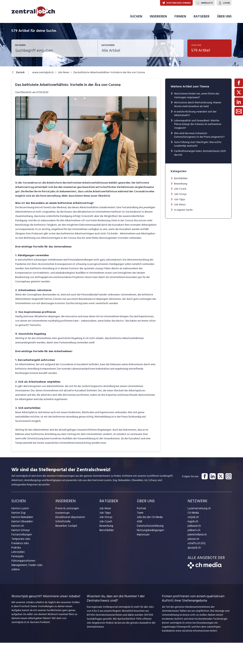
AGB (139, 524)
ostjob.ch (193, 519)
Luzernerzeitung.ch (198, 510)
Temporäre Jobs (20, 541)
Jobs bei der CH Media (149, 519)
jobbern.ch (194, 532)
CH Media (193, 515)
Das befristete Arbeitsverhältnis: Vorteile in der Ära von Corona (109, 74)
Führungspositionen (22, 563)
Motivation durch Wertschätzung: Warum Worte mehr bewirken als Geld (197, 107)
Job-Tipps (179, 201)
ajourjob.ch (194, 550)
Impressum (143, 537)
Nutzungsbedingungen (150, 532)
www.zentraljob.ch (43, 74)
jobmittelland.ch (197, 537)
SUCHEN (136, 18)
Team (140, 515)
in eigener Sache (183, 212)
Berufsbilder (181, 180)
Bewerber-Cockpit (66, 528)
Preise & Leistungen (66, 510)
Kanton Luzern (19, 510)
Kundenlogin (62, 515)
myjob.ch (193, 524)
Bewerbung (180, 186)
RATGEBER (201, 18)
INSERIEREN (158, 18)
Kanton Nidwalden (21, 519)
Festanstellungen (21, 537)
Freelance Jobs (19, 545)
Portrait (141, 510)
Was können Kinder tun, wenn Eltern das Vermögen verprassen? (196, 98)
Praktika (16, 550)
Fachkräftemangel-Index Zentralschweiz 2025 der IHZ (200, 155)
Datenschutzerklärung (149, 528)
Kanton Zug (18, 515)
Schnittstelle (62, 524)
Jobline (15, 572)
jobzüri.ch (193, 541)
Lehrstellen (17, 554)
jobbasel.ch (194, 528)
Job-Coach (180, 191)
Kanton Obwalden (21, 524)
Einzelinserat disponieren (69, 519)
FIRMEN (180, 18)
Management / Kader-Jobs (26, 567)
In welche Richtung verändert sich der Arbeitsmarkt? (195, 115)
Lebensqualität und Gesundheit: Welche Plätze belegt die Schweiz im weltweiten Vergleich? (197, 126)
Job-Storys (180, 196)
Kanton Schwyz (20, 532)
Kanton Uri (17, 528)
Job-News (63, 74)
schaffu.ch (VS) (196, 545)
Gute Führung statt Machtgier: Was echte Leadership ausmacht (197, 146)
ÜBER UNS (224, 18)
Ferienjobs (17, 558)
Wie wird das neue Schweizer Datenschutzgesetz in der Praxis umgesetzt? (199, 137)
